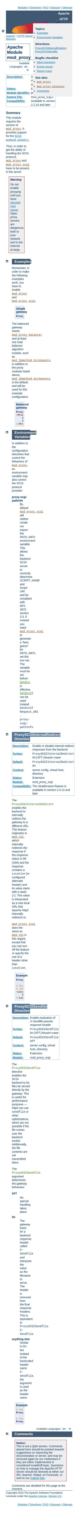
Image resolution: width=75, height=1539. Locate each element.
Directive (22, 739)
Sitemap (67, 7)
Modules (22, 7)
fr (28, 69)
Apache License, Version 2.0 (44, 1496)
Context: (18, 770)
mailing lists (37, 1478)
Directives (35, 7)
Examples (42, 32)
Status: (11, 88)
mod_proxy (13, 128)
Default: (18, 761)
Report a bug (44, 70)
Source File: (15, 97)
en (26, 66)
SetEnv (25, 682)
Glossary (55, 7)
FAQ (45, 7)
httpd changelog (46, 62)
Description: (15, 76)
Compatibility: (16, 101)
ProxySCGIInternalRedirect (50, 48)
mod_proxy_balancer (51, 86)
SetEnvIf (26, 693)
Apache (10, 35)
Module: (18, 782)
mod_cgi (18, 836)
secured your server (15, 206)
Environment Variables (50, 37)
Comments (43, 90)
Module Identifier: (18, 92)
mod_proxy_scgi (17, 164)
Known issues (45, 66)
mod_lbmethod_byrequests (31, 360)
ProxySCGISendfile (46, 51)
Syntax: (18, 753)
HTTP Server (25, 35)
